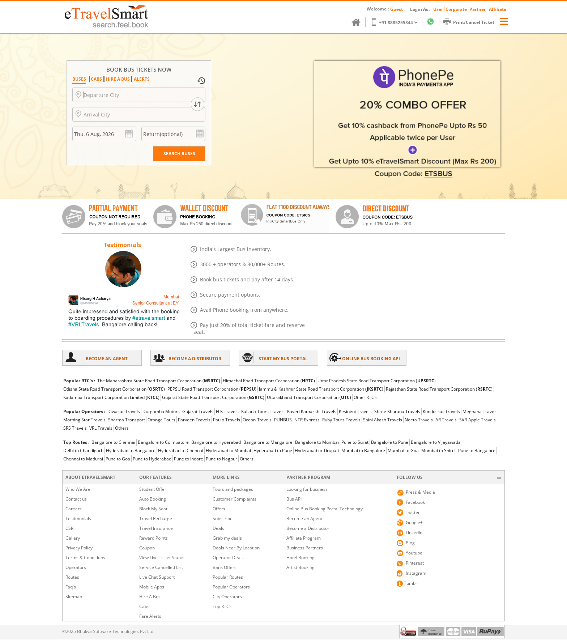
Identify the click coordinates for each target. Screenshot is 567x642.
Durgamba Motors (161, 411)
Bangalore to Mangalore (268, 442)
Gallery (72, 538)
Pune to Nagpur (221, 459)
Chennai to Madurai (83, 459)
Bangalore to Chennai (113, 442)
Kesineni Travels (355, 411)
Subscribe (223, 518)
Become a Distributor (307, 528)
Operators (75, 567)
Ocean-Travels (257, 420)
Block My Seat (153, 509)
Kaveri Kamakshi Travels (311, 411)
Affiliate (497, 9)
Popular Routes (228, 577)
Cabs (144, 606)
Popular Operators (231, 587)
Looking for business (307, 489)
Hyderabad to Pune (272, 450)
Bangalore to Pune (389, 442)
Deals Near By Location (236, 548)
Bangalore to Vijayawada (436, 442)
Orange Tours (161, 420)
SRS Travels (75, 428)
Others (122, 428)
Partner (477, 9)
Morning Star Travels (84, 420)
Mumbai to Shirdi (438, 450)
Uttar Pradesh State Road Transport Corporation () (376, 381)
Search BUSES (179, 153)
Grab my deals (227, 538)
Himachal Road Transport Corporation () (269, 381)
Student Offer (152, 489)
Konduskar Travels (441, 411)
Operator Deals (228, 557)
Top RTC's (223, 606)
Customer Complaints (234, 499)
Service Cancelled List (161, 567)
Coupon (147, 548)
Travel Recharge (155, 518)
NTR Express (307, 420)
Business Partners (304, 548)
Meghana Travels (480, 411)
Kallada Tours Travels (263, 411)
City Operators (227, 597)
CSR (69, 528)
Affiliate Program (303, 538)
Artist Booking (300, 567)
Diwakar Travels (123, 411)
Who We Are (77, 489)
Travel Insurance (156, 528)
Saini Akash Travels (382, 420)
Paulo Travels (226, 420)
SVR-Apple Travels (477, 420)
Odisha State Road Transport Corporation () (114, 389)
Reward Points (153, 538)
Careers (73, 509)
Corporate (456, 9)
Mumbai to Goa (403, 450)
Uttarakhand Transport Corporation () (309, 397)
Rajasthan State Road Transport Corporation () (439, 389)
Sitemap (73, 597)
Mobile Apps (151, 587)
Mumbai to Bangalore (363, 450)
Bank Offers (224, 567)
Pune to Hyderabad (152, 459)
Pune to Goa (118, 459)
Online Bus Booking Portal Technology (324, 509)
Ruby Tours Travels (341, 420)
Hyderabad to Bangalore (130, 450)
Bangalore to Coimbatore (163, 442)
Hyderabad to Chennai (180, 450)
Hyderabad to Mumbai (228, 450)
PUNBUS (283, 420)
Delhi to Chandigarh (83, 450)
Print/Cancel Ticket (472, 22)
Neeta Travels (419, 420)
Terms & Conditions (85, 557)
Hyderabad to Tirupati (317, 450)
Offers (219, 509)
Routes (72, 577)
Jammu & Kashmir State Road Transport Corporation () (321, 389)
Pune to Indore (188, 459)
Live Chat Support (157, 577)
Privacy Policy (79, 548)
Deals (218, 528)
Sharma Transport (126, 420)
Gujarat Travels (197, 411)
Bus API (294, 499)
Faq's (70, 587)
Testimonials (78, 518)
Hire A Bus (150, 597)
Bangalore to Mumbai (317, 442)
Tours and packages (233, 489)
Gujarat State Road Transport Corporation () (213, 397)
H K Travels (227, 411)
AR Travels (446, 420)
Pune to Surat (354, 442)
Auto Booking (152, 499)
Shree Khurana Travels (397, 411)
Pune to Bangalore (476, 450)
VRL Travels (100, 428)
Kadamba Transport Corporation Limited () (111, 397)
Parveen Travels (194, 420)
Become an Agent (304, 518)
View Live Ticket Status (161, 557)
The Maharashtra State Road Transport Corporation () (158, 381)
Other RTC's (366, 397)
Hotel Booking (300, 557)
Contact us (76, 499)
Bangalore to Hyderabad (216, 442)
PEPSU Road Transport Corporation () (211, 389)
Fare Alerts (150, 616)
